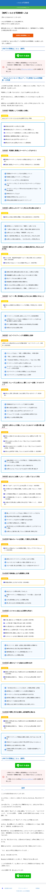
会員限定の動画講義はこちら (23, 35)
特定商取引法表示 (8, 888)
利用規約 (38, 888)
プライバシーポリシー (27, 69)
